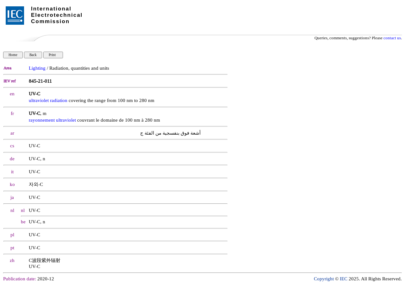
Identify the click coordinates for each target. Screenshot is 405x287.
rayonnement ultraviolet (52, 120)
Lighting (37, 68)
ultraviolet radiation (48, 101)
